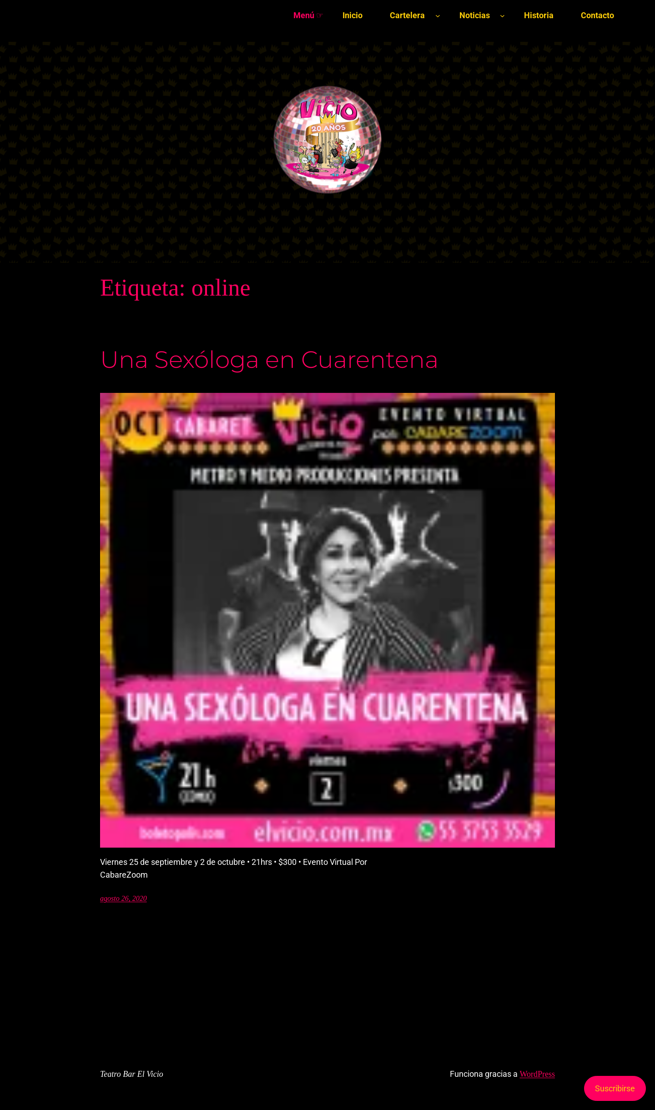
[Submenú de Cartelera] (437, 15)
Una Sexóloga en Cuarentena (269, 359)
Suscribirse (615, 1088)
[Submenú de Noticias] (502, 15)
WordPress (537, 1074)
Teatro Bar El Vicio (131, 1074)
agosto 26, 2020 (123, 898)
